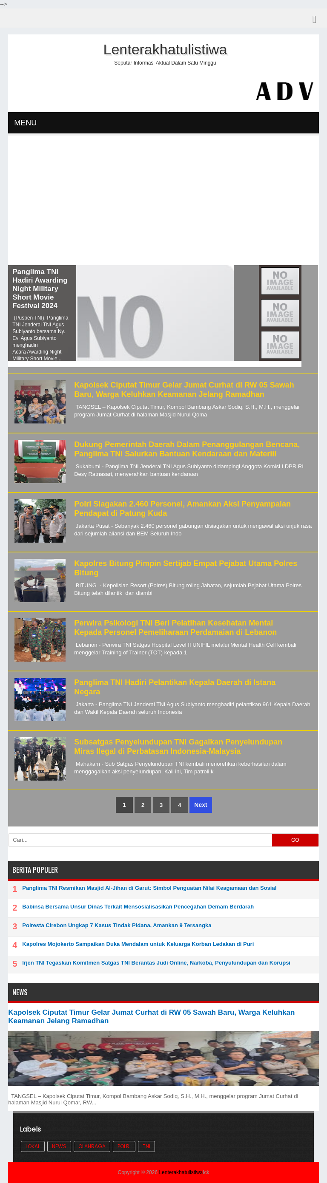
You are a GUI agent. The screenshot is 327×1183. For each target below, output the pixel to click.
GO (295, 840)
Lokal (33, 1146)
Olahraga (92, 1146)
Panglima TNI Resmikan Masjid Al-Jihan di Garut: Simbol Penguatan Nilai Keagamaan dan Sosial (149, 888)
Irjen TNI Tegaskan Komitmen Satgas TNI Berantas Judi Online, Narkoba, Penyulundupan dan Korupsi (156, 962)
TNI (146, 1146)
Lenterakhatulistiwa (181, 1172)
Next (200, 804)
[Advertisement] (163, 201)
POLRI (124, 1146)
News (59, 1146)
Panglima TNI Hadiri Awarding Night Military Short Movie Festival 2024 (39, 289)
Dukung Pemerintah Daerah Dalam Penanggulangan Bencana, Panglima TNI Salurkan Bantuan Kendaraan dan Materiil (187, 449)
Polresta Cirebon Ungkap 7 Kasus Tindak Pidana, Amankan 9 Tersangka (116, 925)
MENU (25, 123)
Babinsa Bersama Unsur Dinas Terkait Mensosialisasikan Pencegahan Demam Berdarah (138, 906)
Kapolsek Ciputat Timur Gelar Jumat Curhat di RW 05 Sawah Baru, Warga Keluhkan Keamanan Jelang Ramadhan (184, 390)
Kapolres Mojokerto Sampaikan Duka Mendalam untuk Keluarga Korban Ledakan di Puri (138, 944)
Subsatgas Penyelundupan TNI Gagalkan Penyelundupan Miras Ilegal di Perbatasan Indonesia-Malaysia (178, 747)
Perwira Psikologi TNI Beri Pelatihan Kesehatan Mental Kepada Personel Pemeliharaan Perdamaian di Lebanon (175, 628)
